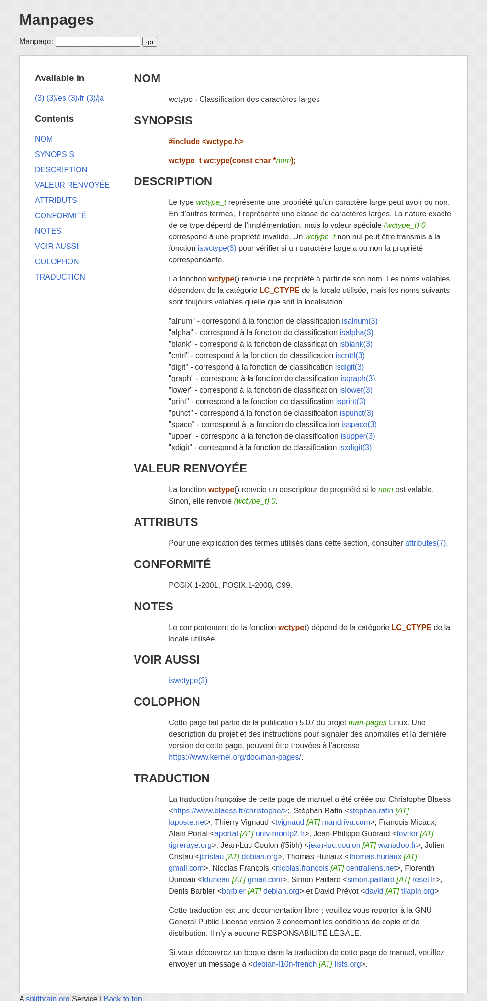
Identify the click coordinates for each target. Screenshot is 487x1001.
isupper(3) (357, 436)
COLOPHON (167, 701)
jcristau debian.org (239, 857)
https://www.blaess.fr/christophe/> (230, 811)
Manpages (56, 19)
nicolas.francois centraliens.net (336, 868)
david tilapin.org (399, 891)
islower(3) (356, 390)
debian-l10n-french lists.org (307, 964)
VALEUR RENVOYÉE (190, 468)
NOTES (153, 606)
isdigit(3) (349, 367)
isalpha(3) (357, 332)
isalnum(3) (360, 321)
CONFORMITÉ (172, 564)
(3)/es (56, 98)
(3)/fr (76, 98)
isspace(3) (359, 424)
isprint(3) (351, 401)
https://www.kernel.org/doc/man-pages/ (235, 757)
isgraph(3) (357, 378)
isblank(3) (356, 344)
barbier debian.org (260, 891)
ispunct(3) (357, 413)
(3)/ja (95, 98)
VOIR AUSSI (167, 659)
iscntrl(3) (350, 355)
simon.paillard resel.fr (391, 880)
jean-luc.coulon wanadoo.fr (362, 845)
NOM (147, 78)
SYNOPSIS (163, 120)
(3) (40, 98)
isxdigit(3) (355, 447)
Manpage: (36, 41)
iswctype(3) (217, 248)
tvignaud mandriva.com (322, 822)
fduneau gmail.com (242, 880)
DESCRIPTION (173, 181)
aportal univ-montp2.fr (260, 834)
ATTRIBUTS (166, 522)
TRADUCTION (172, 778)
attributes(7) (425, 543)
